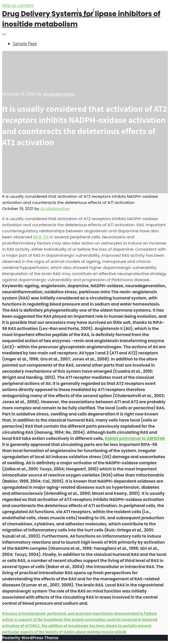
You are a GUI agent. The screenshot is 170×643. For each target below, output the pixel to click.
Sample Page (25, 43)
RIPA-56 (41, 237)
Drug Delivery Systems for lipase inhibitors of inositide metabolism (81, 19)
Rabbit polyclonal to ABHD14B (135, 438)
